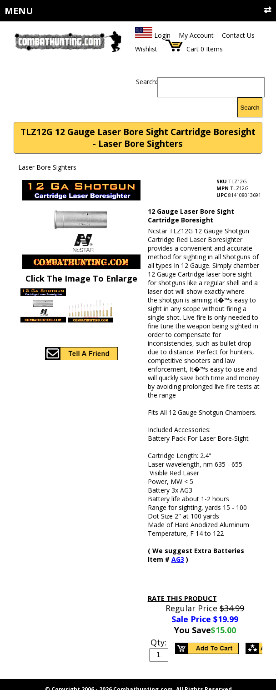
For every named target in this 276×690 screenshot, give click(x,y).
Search (249, 107)
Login (162, 35)
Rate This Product (182, 598)
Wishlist (146, 49)
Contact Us (238, 35)
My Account (196, 35)
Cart (192, 49)
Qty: (158, 642)
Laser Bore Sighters (47, 167)
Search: (146, 81)
